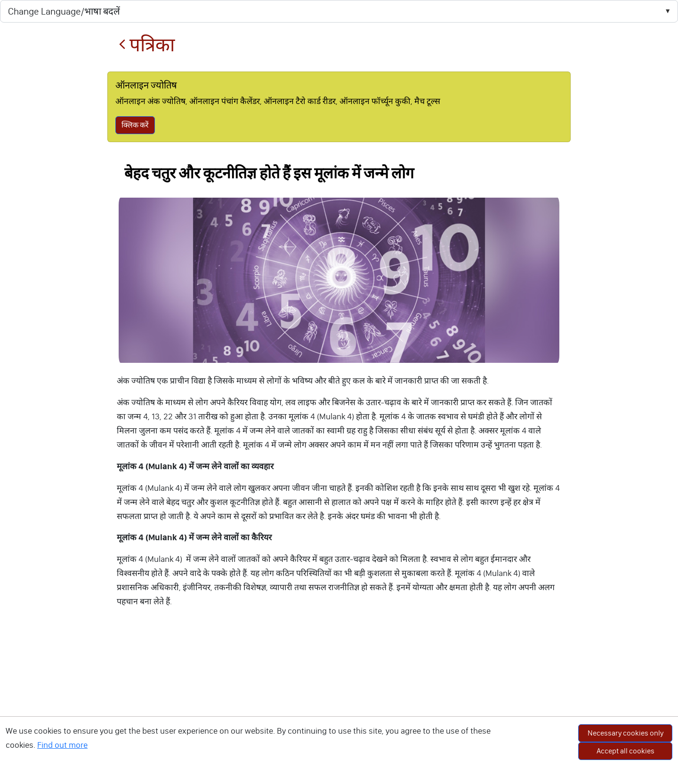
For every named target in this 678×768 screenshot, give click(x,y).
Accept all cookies (625, 750)
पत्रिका (147, 44)
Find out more (62, 745)
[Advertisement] (339, 697)
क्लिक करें (135, 124)
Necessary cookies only (625, 732)
